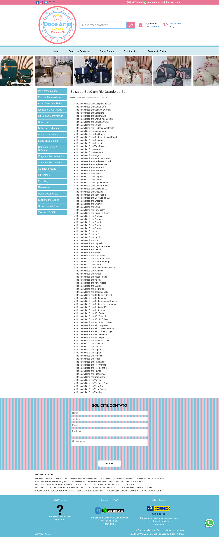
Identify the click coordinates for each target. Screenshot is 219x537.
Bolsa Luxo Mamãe (48, 128)
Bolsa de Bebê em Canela (88, 173)
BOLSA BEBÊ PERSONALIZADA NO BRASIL (126, 482)
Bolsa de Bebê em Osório (88, 264)
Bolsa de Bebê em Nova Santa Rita (93, 258)
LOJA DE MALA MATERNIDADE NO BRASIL (136, 488)
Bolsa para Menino (48, 141)
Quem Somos (107, 51)
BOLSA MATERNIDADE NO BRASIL (90, 491)
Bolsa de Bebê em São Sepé (90, 337)
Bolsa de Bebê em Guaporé (89, 228)
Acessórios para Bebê (50, 103)
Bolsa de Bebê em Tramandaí (90, 362)
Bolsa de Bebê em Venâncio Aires (92, 383)
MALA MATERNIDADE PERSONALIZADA (51, 479)
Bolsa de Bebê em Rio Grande (90, 134)
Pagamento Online (157, 51)
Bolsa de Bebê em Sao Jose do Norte (94, 322)
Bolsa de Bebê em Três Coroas (91, 365)
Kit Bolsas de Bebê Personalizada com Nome (89, 482)
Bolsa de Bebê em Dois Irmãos (91, 116)
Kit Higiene (44, 175)
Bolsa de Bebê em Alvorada (89, 152)
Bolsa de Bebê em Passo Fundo (91, 277)
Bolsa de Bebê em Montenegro (91, 131)
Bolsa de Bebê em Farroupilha (90, 210)
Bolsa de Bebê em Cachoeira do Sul (93, 161)
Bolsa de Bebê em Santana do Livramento (96, 304)
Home (55, 51)
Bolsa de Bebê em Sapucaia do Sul (93, 340)
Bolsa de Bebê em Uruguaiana (91, 377)
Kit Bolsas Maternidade (50, 116)
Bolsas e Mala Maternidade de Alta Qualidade (52, 482)
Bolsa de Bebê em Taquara (89, 349)
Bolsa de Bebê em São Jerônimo (92, 319)
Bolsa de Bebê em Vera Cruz (90, 386)
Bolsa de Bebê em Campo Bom (91, 107)
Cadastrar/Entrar (151, 26)
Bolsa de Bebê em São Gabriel (91, 316)
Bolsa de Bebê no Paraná (124, 479)
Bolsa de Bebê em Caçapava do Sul (93, 103)
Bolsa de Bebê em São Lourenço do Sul (95, 328)
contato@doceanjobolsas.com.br (164, 2)
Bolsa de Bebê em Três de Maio (91, 368)
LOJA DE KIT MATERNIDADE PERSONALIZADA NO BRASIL (58, 485)
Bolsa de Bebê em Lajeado (89, 249)
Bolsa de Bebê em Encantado (90, 201)
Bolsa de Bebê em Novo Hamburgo (93, 261)
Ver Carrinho (175, 23)
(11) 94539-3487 (135, 2)
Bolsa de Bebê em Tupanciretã (91, 374)
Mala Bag (43, 181)
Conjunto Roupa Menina (51, 156)
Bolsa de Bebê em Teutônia (89, 356)
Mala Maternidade (48, 91)
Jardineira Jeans (47, 168)
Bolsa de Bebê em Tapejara (89, 346)
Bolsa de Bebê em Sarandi (89, 143)
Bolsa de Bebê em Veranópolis (91, 389)
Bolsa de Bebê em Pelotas (89, 280)
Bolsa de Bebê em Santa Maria (91, 298)
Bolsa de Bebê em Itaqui (88, 237)
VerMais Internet (148, 534)
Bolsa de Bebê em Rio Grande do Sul (150, 479)
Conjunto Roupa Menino (51, 162)
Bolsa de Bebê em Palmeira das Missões (95, 267)
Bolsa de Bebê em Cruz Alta (89, 192)
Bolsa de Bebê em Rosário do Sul (92, 292)
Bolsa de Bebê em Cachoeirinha (91, 164)
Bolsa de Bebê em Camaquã (90, 167)
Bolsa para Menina (48, 134)
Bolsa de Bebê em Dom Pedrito (91, 195)
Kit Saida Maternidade (50, 109)
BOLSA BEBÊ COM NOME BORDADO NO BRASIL (54, 491)
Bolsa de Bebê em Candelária (90, 170)
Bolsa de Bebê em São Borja (90, 313)
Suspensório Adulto (48, 200)
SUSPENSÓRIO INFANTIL (151, 491)
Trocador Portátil (47, 212)
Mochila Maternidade (49, 97)
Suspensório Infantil (49, 206)
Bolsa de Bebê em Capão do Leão (92, 182)
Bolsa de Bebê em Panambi (89, 270)
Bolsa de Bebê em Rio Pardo (90, 289)
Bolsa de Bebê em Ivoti (87, 240)
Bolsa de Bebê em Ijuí (86, 231)
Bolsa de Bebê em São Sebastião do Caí (95, 334)
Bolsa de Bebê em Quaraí (88, 286)
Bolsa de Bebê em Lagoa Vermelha (93, 246)
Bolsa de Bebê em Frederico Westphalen (95, 128)
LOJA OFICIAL (129, 485)
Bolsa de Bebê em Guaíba (88, 225)
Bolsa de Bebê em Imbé (87, 234)
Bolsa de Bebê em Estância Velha (92, 122)
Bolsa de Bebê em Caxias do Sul (92, 189)
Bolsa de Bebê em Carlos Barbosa (92, 185)
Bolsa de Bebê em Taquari (88, 352)
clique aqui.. (60, 519)
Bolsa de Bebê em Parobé (88, 274)
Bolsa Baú (43, 122)
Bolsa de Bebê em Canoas (89, 179)
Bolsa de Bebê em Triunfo (88, 371)
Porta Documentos (48, 193)
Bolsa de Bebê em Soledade (89, 343)
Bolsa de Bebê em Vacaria (89, 380)
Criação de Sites (167, 534)
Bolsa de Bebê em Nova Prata (90, 255)
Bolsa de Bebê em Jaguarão (89, 243)
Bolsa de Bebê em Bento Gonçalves (93, 158)
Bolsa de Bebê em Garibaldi (89, 216)
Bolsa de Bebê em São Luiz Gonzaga (94, 331)
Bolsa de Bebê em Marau (88, 252)
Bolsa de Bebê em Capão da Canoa (93, 110)
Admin (180, 534)
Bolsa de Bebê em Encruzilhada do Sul (94, 119)
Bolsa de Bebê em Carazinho (90, 113)
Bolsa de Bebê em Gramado (89, 219)
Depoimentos (130, 51)
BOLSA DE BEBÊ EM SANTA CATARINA (122, 491)
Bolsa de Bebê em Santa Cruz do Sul (94, 295)
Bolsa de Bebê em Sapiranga (90, 140)
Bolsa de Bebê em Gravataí (89, 222)
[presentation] (94, 454)
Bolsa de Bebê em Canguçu (89, 176)
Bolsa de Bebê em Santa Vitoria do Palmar (96, 301)
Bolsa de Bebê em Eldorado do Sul (93, 198)
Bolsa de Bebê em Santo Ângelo (91, 310)
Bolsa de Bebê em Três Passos (91, 146)
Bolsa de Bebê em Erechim (89, 204)
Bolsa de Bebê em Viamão (89, 392)
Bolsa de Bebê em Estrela (88, 125)
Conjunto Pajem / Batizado (47, 148)
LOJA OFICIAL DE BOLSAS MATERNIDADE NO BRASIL (56, 488)
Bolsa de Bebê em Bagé (87, 155)
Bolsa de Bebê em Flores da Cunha (93, 213)
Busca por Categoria (79, 51)
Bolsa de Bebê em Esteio (88, 207)
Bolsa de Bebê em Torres (88, 359)
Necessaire (44, 187)
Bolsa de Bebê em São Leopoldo (92, 325)
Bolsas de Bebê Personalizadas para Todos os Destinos (90, 479)
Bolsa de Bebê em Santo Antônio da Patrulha (97, 137)
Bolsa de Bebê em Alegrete (89, 149)
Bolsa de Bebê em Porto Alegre (91, 283)
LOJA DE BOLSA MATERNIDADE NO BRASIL (98, 488)
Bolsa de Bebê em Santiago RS (91, 307)
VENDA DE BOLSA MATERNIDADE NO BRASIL (103, 485)
